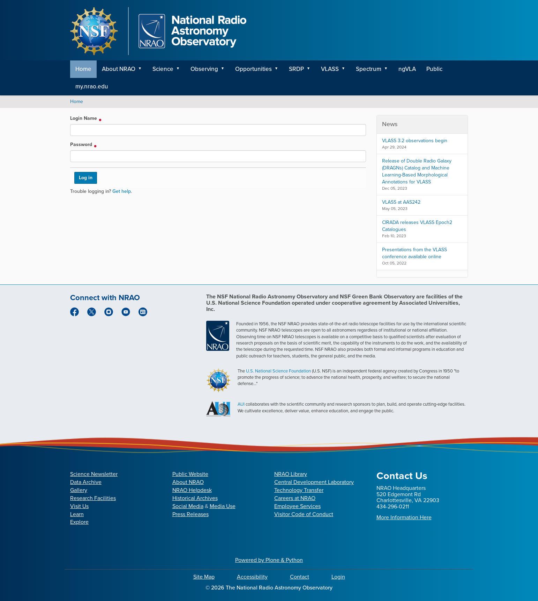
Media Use (223, 506)
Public (434, 69)
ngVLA (407, 69)
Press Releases (190, 514)
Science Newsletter (94, 474)
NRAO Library (290, 474)
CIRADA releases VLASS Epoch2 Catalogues (417, 226)
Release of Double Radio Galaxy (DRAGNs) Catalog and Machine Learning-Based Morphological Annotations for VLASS (416, 171)
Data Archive (86, 482)
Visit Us (79, 506)
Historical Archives (195, 498)
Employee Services (297, 506)
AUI (241, 404)
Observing (204, 69)
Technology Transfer (298, 490)
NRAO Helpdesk (192, 490)
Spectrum (368, 69)
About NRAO (118, 69)
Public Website (190, 474)
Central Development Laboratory (314, 482)
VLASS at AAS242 (401, 202)
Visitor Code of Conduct (303, 514)
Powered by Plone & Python (269, 560)
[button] (142, 69)
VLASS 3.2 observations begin (414, 140)
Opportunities (253, 69)
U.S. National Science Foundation (278, 371)
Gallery (78, 490)
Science (162, 69)
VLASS (330, 69)
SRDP (296, 69)
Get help (121, 191)
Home (83, 69)
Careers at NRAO (294, 498)
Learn (77, 514)
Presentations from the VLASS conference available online (414, 253)
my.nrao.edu (91, 86)
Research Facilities (93, 498)
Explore (79, 522)
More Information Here (404, 517)
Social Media (187, 506)
